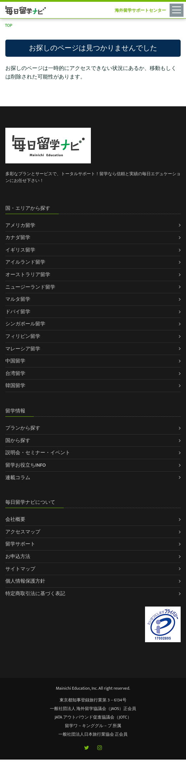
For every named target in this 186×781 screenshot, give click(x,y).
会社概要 (15, 519)
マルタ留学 (17, 299)
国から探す (17, 440)
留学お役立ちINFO (25, 465)
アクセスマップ (22, 532)
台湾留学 (15, 373)
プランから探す (22, 428)
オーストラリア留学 (27, 274)
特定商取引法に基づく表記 (35, 593)
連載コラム (17, 477)
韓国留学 (15, 385)
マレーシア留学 (22, 349)
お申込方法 (17, 556)
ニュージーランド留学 (30, 287)
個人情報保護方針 (25, 581)
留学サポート (20, 544)
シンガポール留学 (25, 324)
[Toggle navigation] (177, 9)
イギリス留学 (20, 250)
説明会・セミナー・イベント (37, 452)
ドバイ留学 (17, 312)
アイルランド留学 (25, 262)
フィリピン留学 (22, 336)
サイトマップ (20, 569)
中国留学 (15, 361)
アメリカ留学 (20, 225)
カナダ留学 (17, 237)
